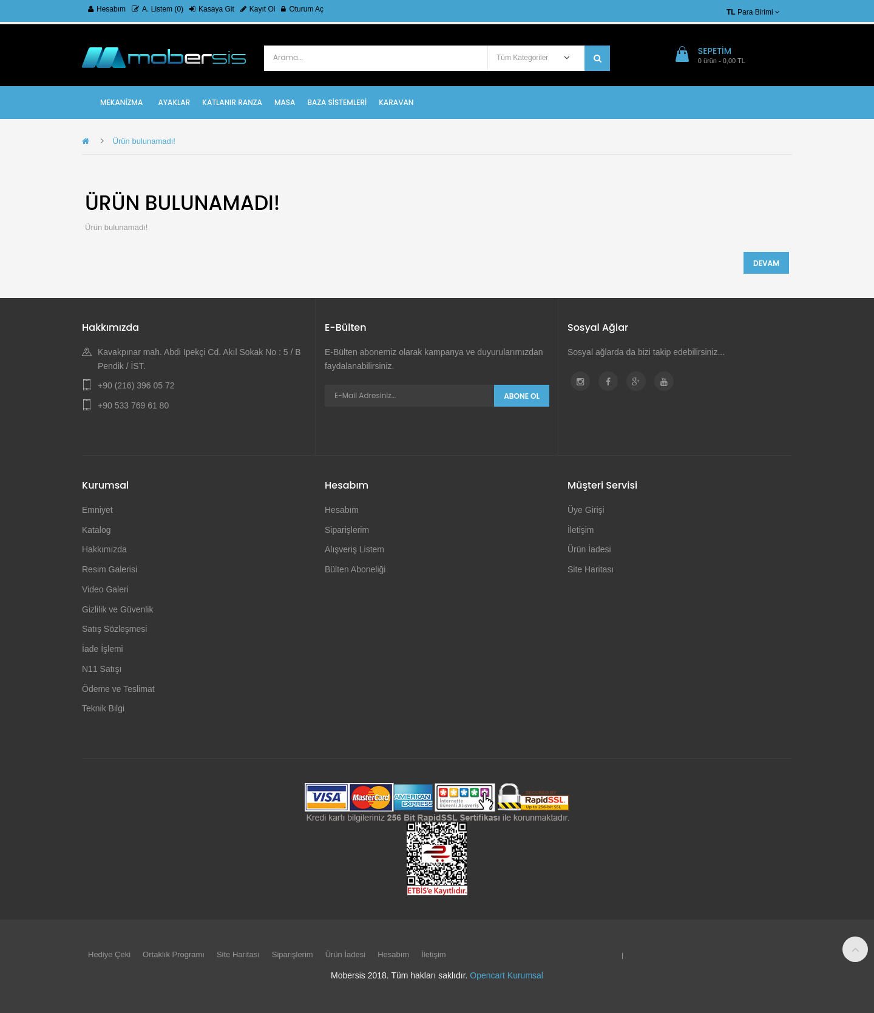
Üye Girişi (586, 510)
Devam (766, 263)
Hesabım (107, 9)
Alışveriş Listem (354, 549)
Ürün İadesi (589, 549)
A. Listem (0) (157, 9)
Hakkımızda (104, 549)
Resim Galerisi (109, 569)
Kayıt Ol (258, 9)
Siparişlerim (347, 530)
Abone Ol (522, 396)
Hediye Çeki (109, 954)
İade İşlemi (102, 649)
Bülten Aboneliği (355, 569)
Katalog (96, 530)
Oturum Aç (302, 9)
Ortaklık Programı (174, 954)
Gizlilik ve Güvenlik (117, 609)
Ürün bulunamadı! (144, 141)
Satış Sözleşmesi (114, 629)
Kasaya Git (211, 9)
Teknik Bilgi (103, 708)
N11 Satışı (101, 669)
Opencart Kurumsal (506, 975)
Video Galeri (105, 589)
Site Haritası (590, 569)
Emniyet (97, 510)
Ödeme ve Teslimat (118, 689)
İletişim (580, 530)
